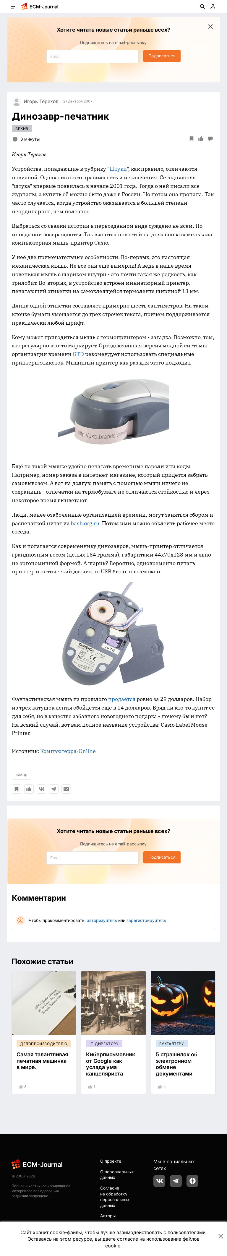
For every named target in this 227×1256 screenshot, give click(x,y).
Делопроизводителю (43, 1044)
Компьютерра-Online (68, 751)
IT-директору (104, 1044)
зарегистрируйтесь (146, 920)
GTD (78, 354)
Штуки (118, 168)
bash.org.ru (85, 523)
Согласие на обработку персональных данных (114, 1196)
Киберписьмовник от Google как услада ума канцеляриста (110, 1064)
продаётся (121, 699)
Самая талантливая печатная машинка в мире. (42, 1060)
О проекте (110, 1161)
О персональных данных (117, 1174)
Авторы (108, 1215)
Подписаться (161, 55)
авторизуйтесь (102, 920)
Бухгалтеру (171, 1044)
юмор (21, 774)
